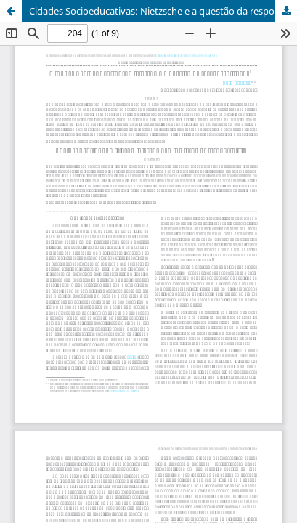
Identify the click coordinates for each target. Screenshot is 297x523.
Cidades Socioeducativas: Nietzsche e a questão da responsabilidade (163, 10)
